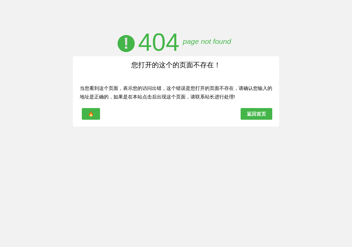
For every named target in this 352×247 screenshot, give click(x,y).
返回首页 (256, 114)
